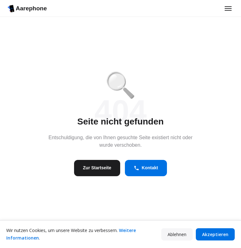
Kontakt (146, 168)
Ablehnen (177, 234)
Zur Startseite (97, 167)
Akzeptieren (215, 234)
